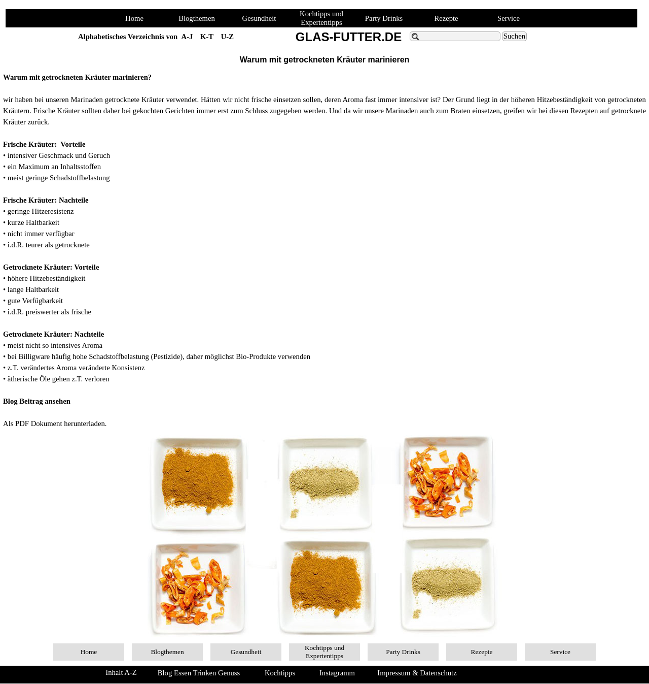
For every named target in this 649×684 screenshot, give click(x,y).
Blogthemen (196, 18)
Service (508, 18)
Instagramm (337, 673)
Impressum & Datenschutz (416, 673)
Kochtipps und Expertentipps (321, 18)
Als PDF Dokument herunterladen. (54, 423)
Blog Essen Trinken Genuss (199, 673)
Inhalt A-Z (120, 672)
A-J (187, 36)
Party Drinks (384, 18)
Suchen (514, 36)
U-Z (227, 36)
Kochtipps (280, 673)
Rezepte (446, 18)
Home (134, 18)
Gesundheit (259, 18)
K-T (206, 36)
